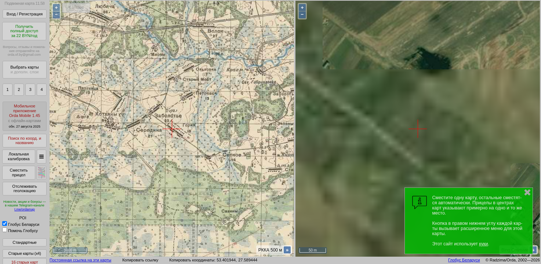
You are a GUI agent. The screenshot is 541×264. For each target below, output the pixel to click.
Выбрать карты (24, 69)
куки (483, 243)
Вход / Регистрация (25, 14)
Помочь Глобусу (20, 230)
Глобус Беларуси (20, 224)
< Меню (76, 7)
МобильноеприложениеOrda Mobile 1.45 (25, 116)
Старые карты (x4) (24, 253)
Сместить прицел (19, 172)
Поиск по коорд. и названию (24, 140)
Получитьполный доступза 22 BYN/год (24, 31)
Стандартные (24, 242)
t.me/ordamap (24, 209)
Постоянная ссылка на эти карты (80, 260)
